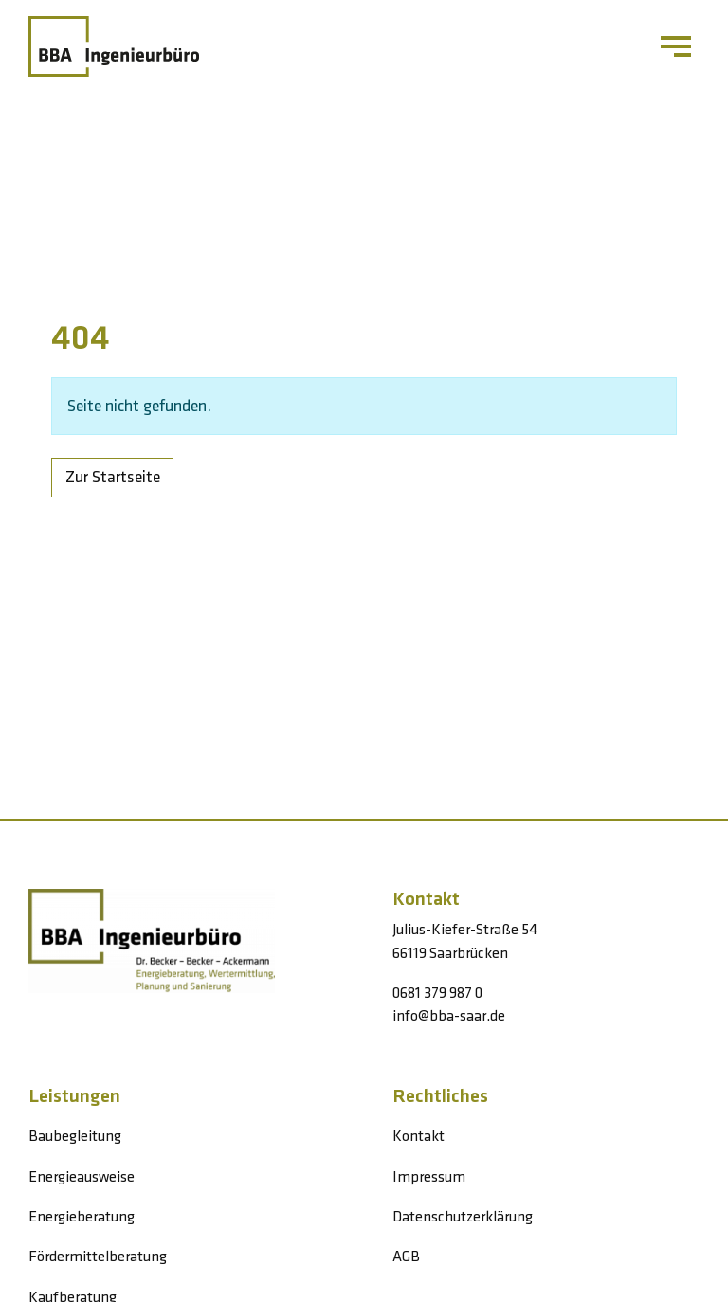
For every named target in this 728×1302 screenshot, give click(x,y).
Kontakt (418, 1137)
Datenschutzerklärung (462, 1217)
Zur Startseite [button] (112, 477)
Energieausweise (81, 1177)
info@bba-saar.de (448, 1016)
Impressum (428, 1177)
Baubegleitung (74, 1137)
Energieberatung (81, 1217)
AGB (406, 1257)
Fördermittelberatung (97, 1257)
